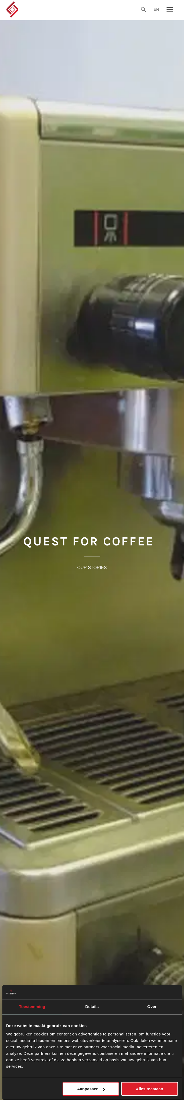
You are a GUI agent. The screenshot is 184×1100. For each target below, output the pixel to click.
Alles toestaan (149, 1089)
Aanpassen (91, 1089)
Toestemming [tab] (32, 1006)
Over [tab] (152, 1006)
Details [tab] (92, 1006)
